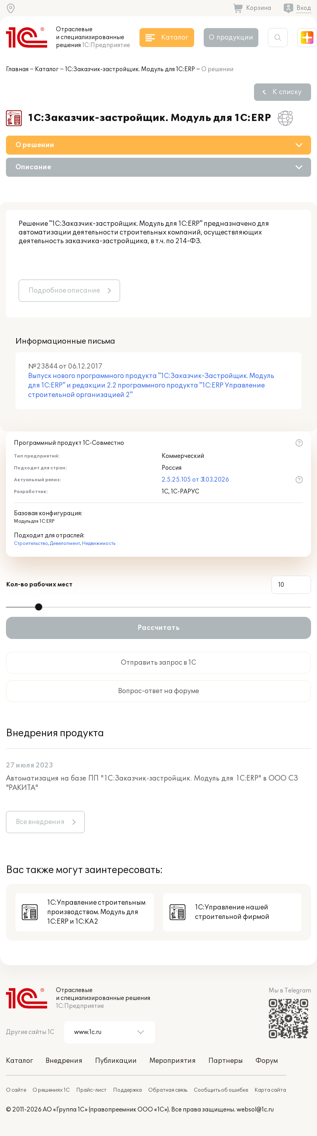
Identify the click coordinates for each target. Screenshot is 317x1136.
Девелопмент (65, 543)
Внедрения (64, 1061)
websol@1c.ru (255, 1109)
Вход (303, 8)
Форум (267, 1061)
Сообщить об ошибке (221, 1090)
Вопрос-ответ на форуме (158, 691)
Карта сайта (270, 1090)
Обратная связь (167, 1090)
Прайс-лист (91, 1090)
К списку (287, 92)
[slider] (38, 607)
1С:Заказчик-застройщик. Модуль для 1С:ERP (130, 69)
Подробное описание (64, 291)
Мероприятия (172, 1061)
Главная (17, 69)
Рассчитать (158, 628)
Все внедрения (40, 822)
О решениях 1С (51, 1090)
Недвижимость (98, 543)
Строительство (31, 543)
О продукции (231, 38)
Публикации (116, 1061)
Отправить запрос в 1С (158, 663)
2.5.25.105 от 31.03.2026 (195, 479)
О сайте (16, 1090)
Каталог (47, 69)
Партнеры (225, 1061)
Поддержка (127, 1090)
